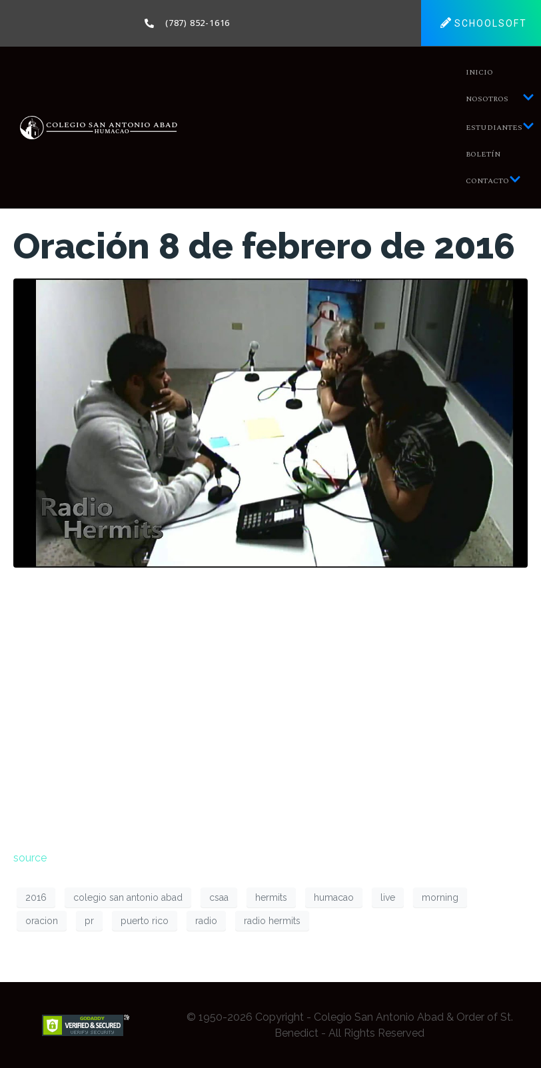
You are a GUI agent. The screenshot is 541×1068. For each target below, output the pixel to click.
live (387, 897)
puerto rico (145, 920)
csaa (219, 897)
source (30, 857)
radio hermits (272, 920)
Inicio (479, 72)
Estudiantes (500, 127)
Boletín (483, 154)
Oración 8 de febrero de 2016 (264, 246)
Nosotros (500, 99)
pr (89, 920)
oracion (41, 920)
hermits (271, 897)
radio (206, 920)
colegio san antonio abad (128, 897)
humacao (334, 897)
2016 (36, 897)
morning (440, 897)
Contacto (493, 181)
